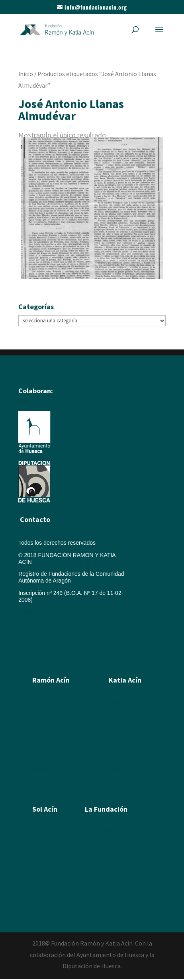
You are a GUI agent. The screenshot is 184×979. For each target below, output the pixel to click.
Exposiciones (125, 757)
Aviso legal (31, 612)
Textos (117, 768)
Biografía (43, 701)
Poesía (41, 842)
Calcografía (123, 713)
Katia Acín (125, 680)
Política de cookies (41, 624)
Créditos (28, 636)
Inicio (25, 74)
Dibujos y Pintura (130, 735)
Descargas (98, 898)
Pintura (41, 713)
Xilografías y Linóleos (135, 724)
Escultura (43, 724)
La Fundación (106, 809)
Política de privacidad (44, 648)
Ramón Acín (100, 831)
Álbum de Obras (52, 791)
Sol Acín (95, 853)
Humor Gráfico (50, 746)
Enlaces (95, 875)
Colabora (96, 886)
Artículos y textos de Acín (63, 757)
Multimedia (98, 864)
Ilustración (45, 735)
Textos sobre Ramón (57, 768)
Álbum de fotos (50, 780)
